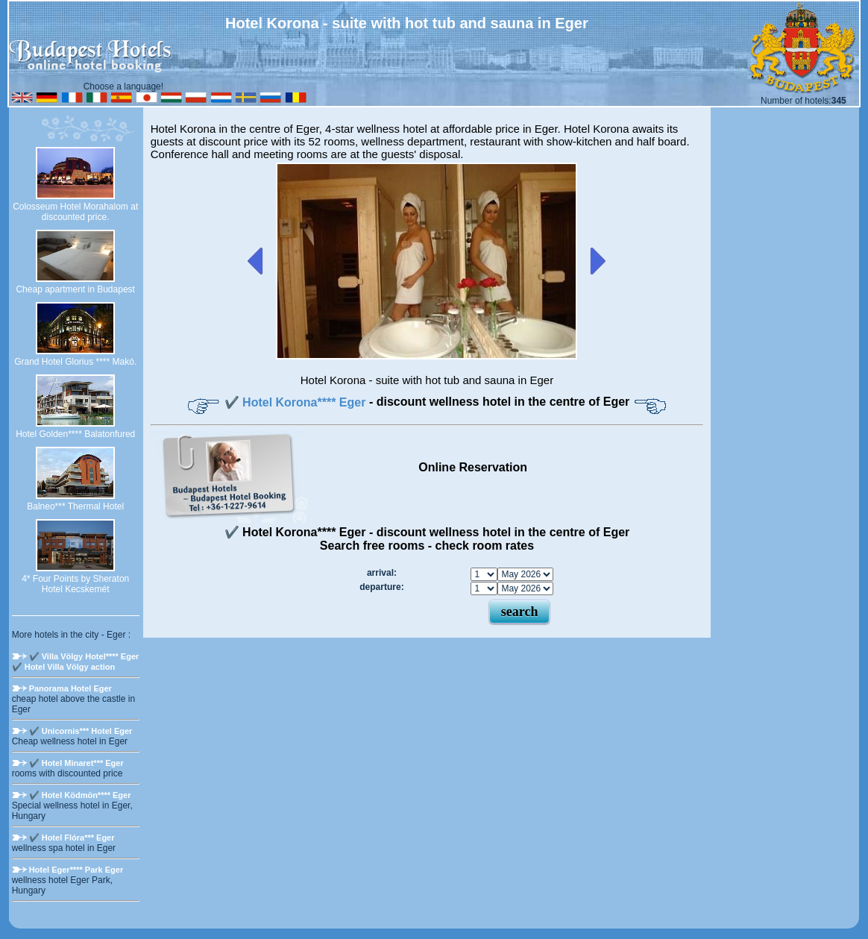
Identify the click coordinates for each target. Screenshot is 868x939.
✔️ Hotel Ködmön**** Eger (80, 795)
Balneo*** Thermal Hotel (75, 506)
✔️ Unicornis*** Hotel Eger (81, 730)
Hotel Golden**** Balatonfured (75, 434)
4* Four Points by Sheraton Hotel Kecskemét (75, 584)
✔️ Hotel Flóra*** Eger (72, 837)
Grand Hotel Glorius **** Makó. (75, 362)
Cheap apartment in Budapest (75, 289)
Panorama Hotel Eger (70, 688)
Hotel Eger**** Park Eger (76, 869)
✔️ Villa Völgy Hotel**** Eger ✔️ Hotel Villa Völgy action (75, 661)
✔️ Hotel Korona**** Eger (296, 402)
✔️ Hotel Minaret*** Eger (76, 763)
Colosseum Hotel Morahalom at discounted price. (75, 211)
